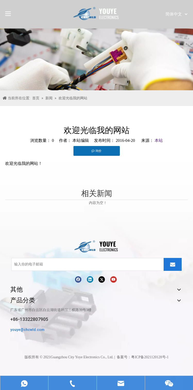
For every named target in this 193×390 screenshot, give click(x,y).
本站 (159, 140)
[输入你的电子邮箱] (86, 264)
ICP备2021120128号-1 (152, 357)
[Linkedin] (90, 279)
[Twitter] (101, 279)
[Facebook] (78, 279)
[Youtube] (113, 279)
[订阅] (173, 264)
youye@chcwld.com (27, 330)
